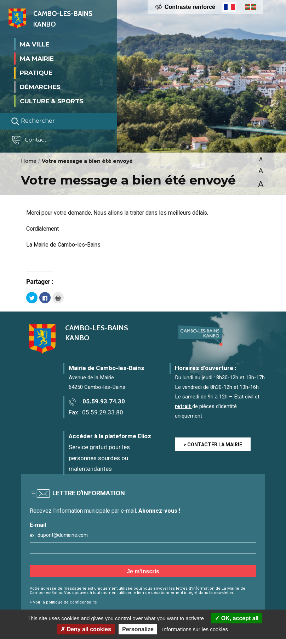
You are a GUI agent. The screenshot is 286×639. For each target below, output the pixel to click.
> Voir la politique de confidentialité (63, 602)
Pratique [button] (36, 72)
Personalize (138, 629)
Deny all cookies (86, 629)
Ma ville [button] (34, 44)
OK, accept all (236, 618)
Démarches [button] (40, 86)
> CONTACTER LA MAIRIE (212, 444)
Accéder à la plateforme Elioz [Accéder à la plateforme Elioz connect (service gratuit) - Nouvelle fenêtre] (110, 436)
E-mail (38, 525)
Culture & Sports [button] (51, 100)
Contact (30, 140)
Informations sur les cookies (195, 629)
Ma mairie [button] (37, 58)
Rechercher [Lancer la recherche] (33, 121)
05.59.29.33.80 (102, 412)
